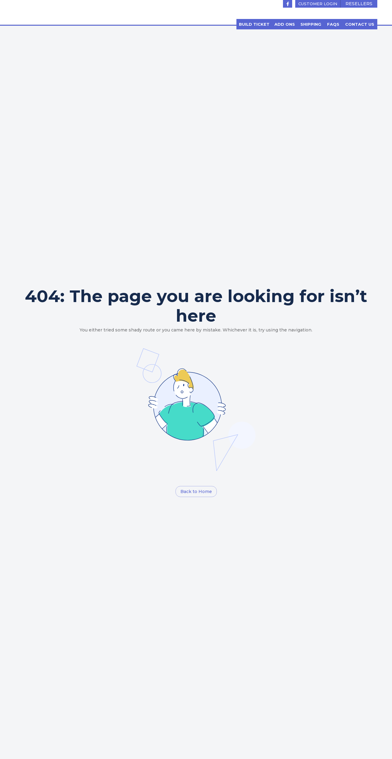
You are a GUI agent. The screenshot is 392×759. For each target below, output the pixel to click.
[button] (318, 4)
